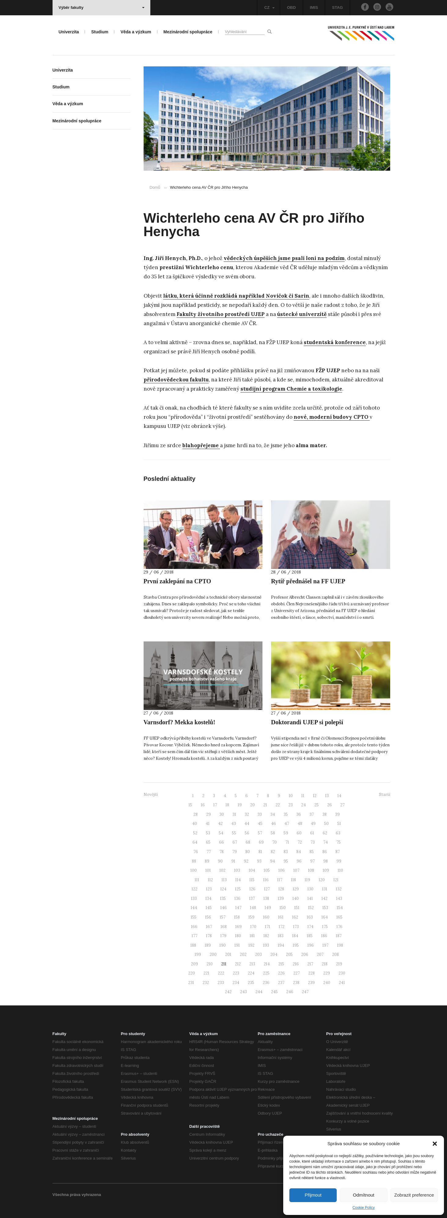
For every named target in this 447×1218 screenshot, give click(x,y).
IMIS (314, 7)
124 (223, 889)
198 (340, 945)
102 (222, 870)
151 (296, 907)
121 (336, 879)
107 (296, 870)
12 (315, 795)
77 (209, 851)
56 (247, 833)
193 (266, 945)
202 (243, 954)
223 (236, 973)
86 (324, 851)
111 (197, 879)
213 (252, 964)
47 (286, 823)
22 (278, 805)
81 (260, 851)
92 (246, 861)
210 (210, 964)
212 (238, 964)
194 (281, 945)
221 (206, 973)
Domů (155, 187)
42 (220, 823)
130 (310, 889)
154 (340, 907)
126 (252, 889)
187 (339, 935)
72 (300, 842)
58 (273, 833)
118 (293, 879)
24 (303, 805)
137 (252, 898)
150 (283, 907)
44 (246, 823)
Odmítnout (363, 1195)
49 (313, 823)
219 (339, 964)
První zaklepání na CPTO (177, 581)
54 (221, 833)
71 (287, 842)
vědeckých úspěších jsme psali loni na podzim (284, 258)
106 (281, 870)
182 (266, 935)
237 (281, 982)
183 (281, 935)
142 (324, 898)
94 (272, 861)
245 (274, 991)
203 (258, 954)
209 (194, 964)
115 (252, 879)
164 (324, 917)
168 (224, 926)
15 (190, 805)
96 (299, 861)
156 (208, 917)
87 (337, 851)
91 (233, 861)
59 (286, 833)
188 (193, 945)
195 (296, 945)
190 (222, 945)
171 (267, 926)
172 (281, 926)
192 (251, 945)
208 (335, 954)
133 (194, 898)
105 (267, 870)
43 (233, 823)
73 (312, 842)
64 (194, 842)
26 (329, 805)
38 (324, 814)
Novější (151, 794)
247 (305, 991)
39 (337, 814)
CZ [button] (269, 7)
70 (274, 842)
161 (281, 917)
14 (339, 795)
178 (209, 935)
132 (339, 889)
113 (224, 879)
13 (327, 795)
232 (206, 982)
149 (268, 907)
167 (209, 926)
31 (234, 814)
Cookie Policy (364, 1207)
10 (291, 795)
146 (223, 907)
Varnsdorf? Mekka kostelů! (179, 722)
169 (238, 926)
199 (198, 954)
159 (251, 917)
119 (307, 879)
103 (237, 870)
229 (326, 973)
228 (311, 973)
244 (258, 991)
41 (208, 823)
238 (296, 982)
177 (194, 935)
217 (310, 964)
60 (299, 833)
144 (194, 907)
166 (194, 926)
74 (325, 842)
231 (191, 982)
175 (325, 926)
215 (281, 964)
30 (221, 814)
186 (324, 935)
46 (273, 823)
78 (221, 851)
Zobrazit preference (414, 1195)
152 (311, 907)
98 (325, 861)
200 (213, 954)
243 (243, 991)
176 (339, 926)
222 (221, 973)
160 (266, 917)
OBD (291, 7)
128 (281, 889)
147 (238, 907)
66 (221, 842)
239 (311, 982)
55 (234, 833)
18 (227, 805)
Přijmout (313, 1195)
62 (325, 833)
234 (236, 982)
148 (253, 907)
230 (342, 973)
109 (326, 870)
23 (290, 805)
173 (296, 926)
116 (266, 879)
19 (240, 805)
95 (286, 861)
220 (191, 973)
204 (273, 954)
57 (260, 833)
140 (295, 898)
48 (300, 823)
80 (247, 851)
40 (194, 823)
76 (195, 851)
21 (265, 805)
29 (208, 814)
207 (320, 954)
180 (238, 935)
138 (266, 898)
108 (311, 870)
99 (338, 861)
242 (228, 991)
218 (325, 964)
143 (339, 898)
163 (310, 917)
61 (312, 833)
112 (210, 879)
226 (281, 973)
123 (209, 889)
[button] (435, 1144)
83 (286, 851)
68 (248, 842)
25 (316, 805)
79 (234, 851)
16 (203, 805)
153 (325, 907)
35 (286, 814)
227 (296, 973)
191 (237, 945)
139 (281, 898)
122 (194, 889)
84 (298, 851)
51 (339, 823)
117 (279, 879)
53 (208, 833)
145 (209, 907)
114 (238, 879)
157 (222, 917)
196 (310, 945)
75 (338, 842)
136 (237, 898)
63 (338, 833)
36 (298, 814)
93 (259, 861)
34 (272, 814)
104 (252, 870)
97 (312, 861)
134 (208, 898)
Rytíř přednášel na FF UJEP (308, 581)
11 (302, 795)
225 (266, 973)
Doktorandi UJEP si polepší (307, 722)
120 (322, 879)
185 (310, 935)
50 (326, 823)
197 (325, 945)
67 (235, 842)
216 (296, 964)
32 (247, 814)
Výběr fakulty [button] (102, 7)
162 (295, 917)
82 (273, 851)
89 (207, 861)
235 (251, 982)
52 (195, 833)
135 (223, 898)
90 (220, 861)
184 (295, 935)
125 (238, 889)
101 (208, 870)
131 (324, 889)
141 (310, 898)
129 (296, 889)
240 (326, 982)
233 (221, 982)
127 (267, 889)
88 (194, 861)
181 (252, 935)
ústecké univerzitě (302, 314)
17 (215, 805)
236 (266, 982)
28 (195, 814)
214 (267, 964)
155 (193, 917)
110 (340, 870)
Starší (384, 794)
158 (237, 917)
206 (304, 954)
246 (289, 991)
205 (289, 954)
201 (228, 954)
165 (339, 917)
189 (208, 945)
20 (252, 805)
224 (251, 973)
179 (223, 935)
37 (312, 814)
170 (253, 926)
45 (260, 823)
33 (260, 814)
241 (342, 982)
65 (208, 842)
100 (193, 870)
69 (261, 842)
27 (342, 805)
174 (310, 926)
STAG (337, 7)
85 (312, 851)
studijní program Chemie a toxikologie (291, 388)
